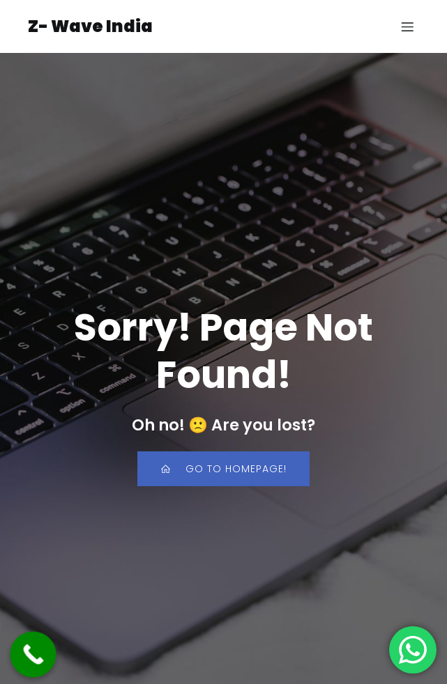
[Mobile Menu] (407, 26)
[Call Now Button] (33, 655)
